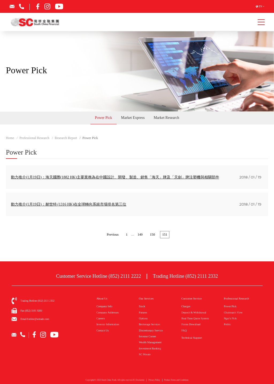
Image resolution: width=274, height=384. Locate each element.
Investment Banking (150, 348)
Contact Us (102, 330)
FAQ (184, 330)
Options (143, 318)
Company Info (104, 306)
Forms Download (190, 324)
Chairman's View (233, 312)
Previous (113, 234)
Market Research (166, 118)
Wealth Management (150, 342)
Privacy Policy (154, 381)
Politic (227, 324)
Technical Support (191, 337)
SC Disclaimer (138, 381)
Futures (143, 312)
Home (10, 138)
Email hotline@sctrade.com (35, 318)
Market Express (132, 118)
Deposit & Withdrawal (193, 312)
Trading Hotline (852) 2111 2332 (185, 276)
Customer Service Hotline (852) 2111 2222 (98, 276)
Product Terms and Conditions (176, 381)
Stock (142, 306)
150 (152, 234)
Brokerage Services (149, 324)
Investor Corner (147, 336)
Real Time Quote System (195, 318)
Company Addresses (107, 312)
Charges (185, 306)
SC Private (145, 354)
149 (140, 234)
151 (164, 234)
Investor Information (107, 324)
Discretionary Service (151, 330)
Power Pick (103, 118)
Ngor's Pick (230, 318)
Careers (100, 318)
